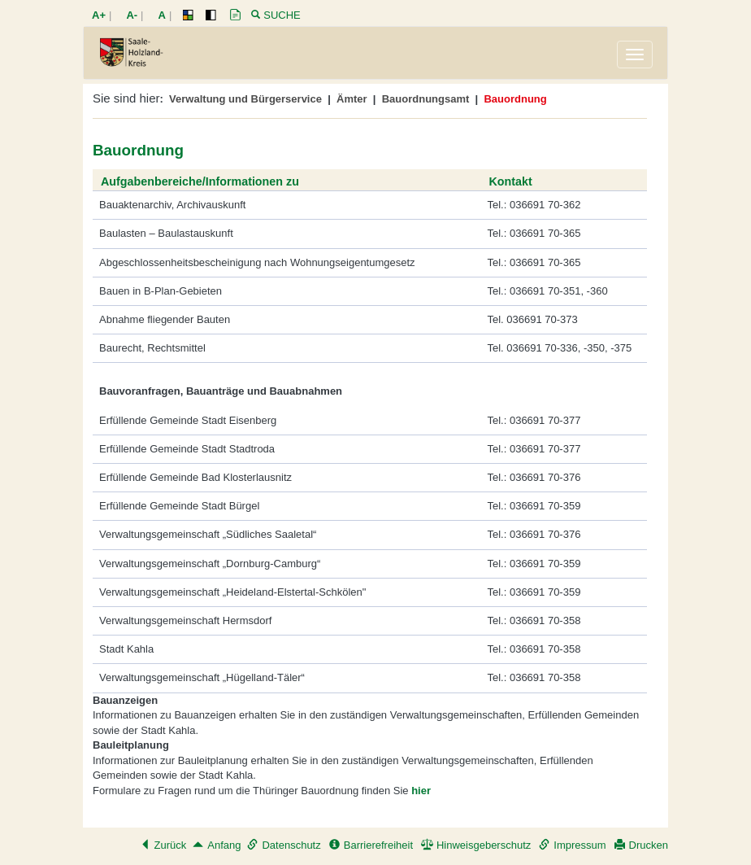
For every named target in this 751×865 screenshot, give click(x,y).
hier (421, 790)
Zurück (163, 845)
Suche (282, 15)
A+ (99, 15)
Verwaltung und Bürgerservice (245, 99)
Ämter (351, 99)
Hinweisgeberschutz (476, 845)
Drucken (641, 845)
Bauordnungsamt (426, 99)
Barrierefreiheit (371, 845)
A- (131, 15)
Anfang (217, 845)
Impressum (572, 845)
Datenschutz (283, 845)
